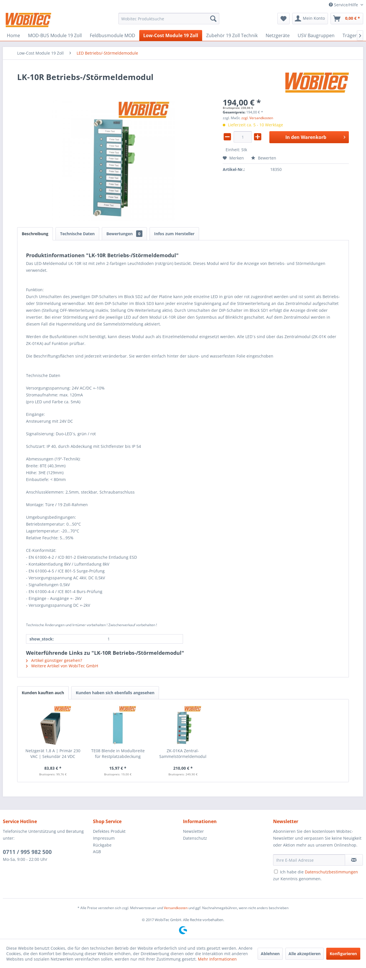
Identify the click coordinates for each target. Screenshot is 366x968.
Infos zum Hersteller (174, 233)
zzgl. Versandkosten (257, 117)
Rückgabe (102, 845)
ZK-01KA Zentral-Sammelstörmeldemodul (182, 753)
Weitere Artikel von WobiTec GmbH (62, 665)
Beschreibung (35, 233)
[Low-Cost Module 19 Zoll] (170, 35)
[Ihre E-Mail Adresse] (309, 860)
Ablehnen (270, 953)
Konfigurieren (343, 953)
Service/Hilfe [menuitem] (344, 4)
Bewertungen (124, 233)
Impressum (104, 838)
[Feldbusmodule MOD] (112, 35)
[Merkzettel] (283, 18)
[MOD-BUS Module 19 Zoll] (55, 35)
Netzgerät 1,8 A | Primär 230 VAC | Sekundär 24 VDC (52, 753)
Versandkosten (176, 907)
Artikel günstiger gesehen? (54, 660)
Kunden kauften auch (43, 692)
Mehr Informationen (217, 959)
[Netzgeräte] (278, 35)
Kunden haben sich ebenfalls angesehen (115, 692)
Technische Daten (77, 233)
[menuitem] (168, 18)
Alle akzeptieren (305, 953)
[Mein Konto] (310, 18)
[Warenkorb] (347, 18)
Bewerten (263, 158)
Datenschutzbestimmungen (331, 872)
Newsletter (193, 831)
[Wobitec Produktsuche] (168, 18)
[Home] (13, 35)
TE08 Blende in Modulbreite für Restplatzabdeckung (118, 753)
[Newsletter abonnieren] (354, 860)
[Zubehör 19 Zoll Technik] (232, 35)
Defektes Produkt (109, 831)
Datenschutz (195, 838)
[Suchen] (213, 18)
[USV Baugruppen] (316, 35)
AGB (97, 851)
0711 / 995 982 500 (27, 852)
